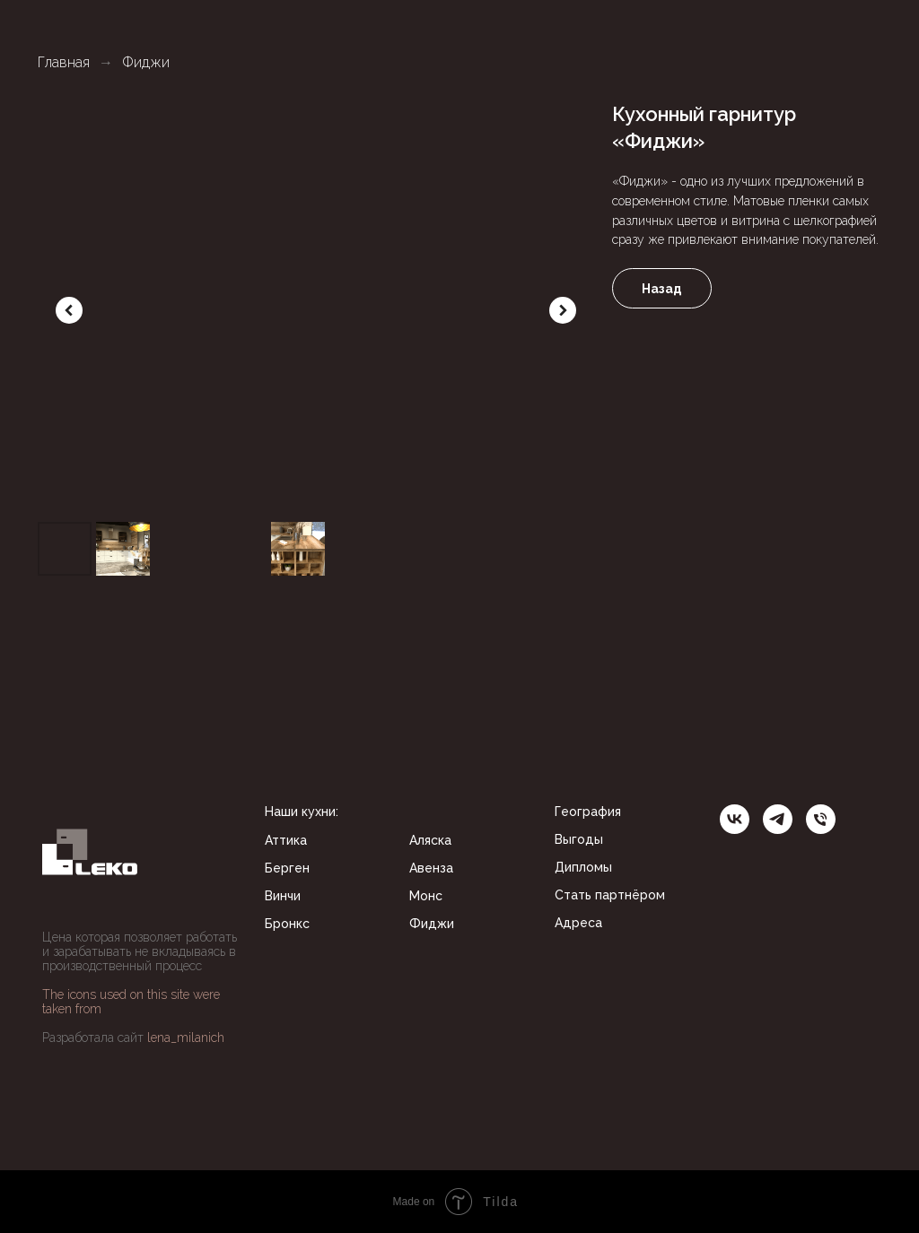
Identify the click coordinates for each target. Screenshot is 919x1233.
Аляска (430, 840)
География (588, 811)
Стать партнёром (610, 895)
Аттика (286, 840)
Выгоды (579, 839)
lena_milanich (185, 1037)
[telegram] (777, 819)
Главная (64, 62)
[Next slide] (562, 310)
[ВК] (734, 819)
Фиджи (146, 62)
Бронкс (287, 923)
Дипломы (583, 867)
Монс (425, 896)
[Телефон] (821, 819)
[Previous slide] (69, 310)
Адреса (578, 923)
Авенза (431, 868)
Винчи (283, 896)
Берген (287, 868)
